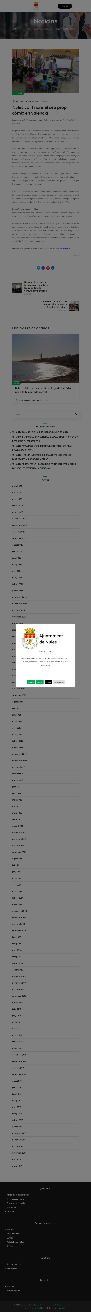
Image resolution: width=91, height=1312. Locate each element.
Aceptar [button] (39, 682)
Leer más (31, 682)
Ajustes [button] (48, 682)
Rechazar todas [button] (59, 682)
